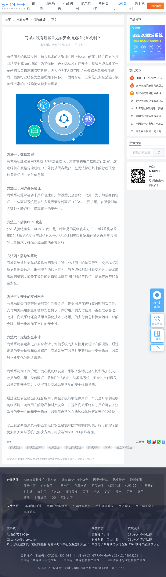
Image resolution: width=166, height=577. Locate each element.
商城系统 (13, 161)
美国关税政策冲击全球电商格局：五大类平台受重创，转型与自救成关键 (147, 115)
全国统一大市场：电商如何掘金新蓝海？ (147, 123)
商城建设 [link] (40, 19)
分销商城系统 (82, 506)
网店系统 (124, 506)
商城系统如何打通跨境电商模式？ (147, 92)
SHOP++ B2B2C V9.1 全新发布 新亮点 (147, 77)
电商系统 (54, 447)
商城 (107, 447)
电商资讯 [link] (22, 19)
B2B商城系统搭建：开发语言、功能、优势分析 (147, 107)
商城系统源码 (34, 447)
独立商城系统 (124, 447)
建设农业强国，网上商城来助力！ (147, 130)
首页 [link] (8, 19)
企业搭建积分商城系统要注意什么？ (147, 100)
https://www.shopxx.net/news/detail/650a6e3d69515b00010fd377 (56, 458)
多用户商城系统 (57, 506)
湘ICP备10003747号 (111, 568)
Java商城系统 (33, 506)
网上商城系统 (73, 447)
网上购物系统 (144, 506)
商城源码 (93, 447)
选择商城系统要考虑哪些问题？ (147, 85)
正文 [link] (54, 19)
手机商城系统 (104, 506)
